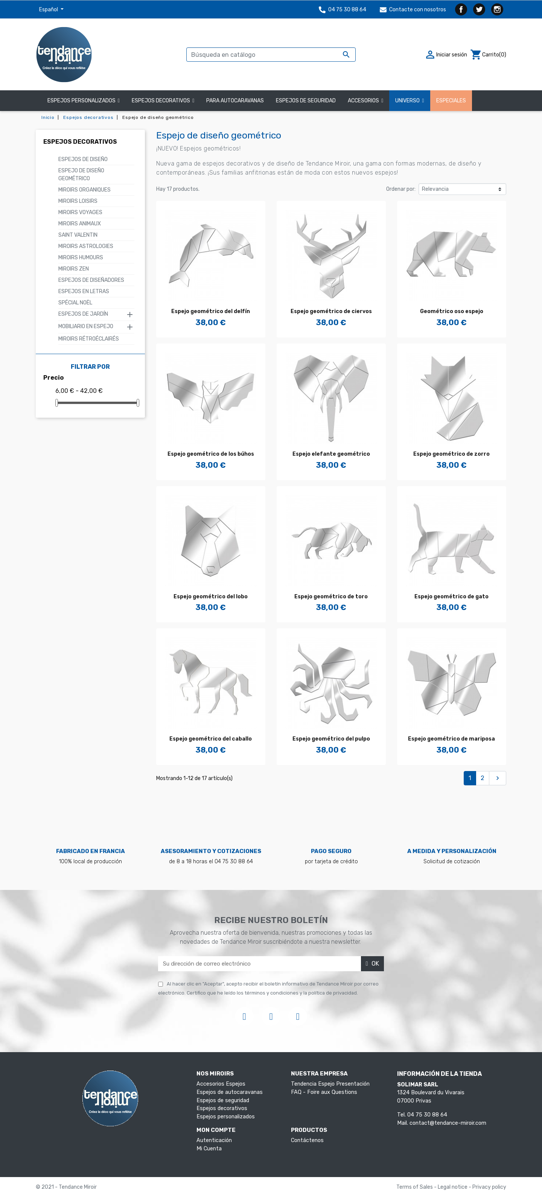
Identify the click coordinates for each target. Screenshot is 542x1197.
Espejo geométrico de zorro (451, 454)
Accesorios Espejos (220, 1084)
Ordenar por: (401, 189)
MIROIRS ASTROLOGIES (85, 246)
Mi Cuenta (209, 1148)
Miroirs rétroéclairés (88, 339)
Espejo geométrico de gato (451, 596)
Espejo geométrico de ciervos (331, 311)
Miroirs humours (80, 257)
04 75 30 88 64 (342, 9)
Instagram (497, 9)
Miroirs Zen (73, 269)
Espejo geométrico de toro (331, 596)
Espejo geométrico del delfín (210, 311)
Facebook (461, 9)
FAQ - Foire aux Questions (324, 1092)
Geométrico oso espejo (451, 311)
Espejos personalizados (225, 1116)
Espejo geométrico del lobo (211, 596)
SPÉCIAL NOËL (75, 303)
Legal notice (453, 1187)
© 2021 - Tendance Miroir (66, 1187)
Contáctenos (307, 1140)
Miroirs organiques (84, 190)
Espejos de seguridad (222, 1100)
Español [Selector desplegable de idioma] (49, 9)
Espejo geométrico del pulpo (331, 739)
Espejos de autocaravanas (229, 1092)
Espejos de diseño (83, 159)
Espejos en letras (83, 291)
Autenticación (214, 1140)
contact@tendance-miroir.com (448, 1123)
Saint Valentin (77, 235)
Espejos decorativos (80, 141)
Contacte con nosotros (413, 9)
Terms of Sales (415, 1187)
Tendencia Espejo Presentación (330, 1084)
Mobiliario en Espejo (85, 326)
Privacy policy (489, 1187)
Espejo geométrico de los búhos (210, 454)
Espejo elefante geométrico (331, 454)
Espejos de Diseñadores (91, 280)
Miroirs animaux (79, 224)
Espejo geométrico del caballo (210, 739)
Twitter (479, 9)
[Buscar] (271, 54)
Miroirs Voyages (80, 212)
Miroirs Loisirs (77, 201)
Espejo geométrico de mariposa (451, 739)
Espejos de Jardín (83, 314)
